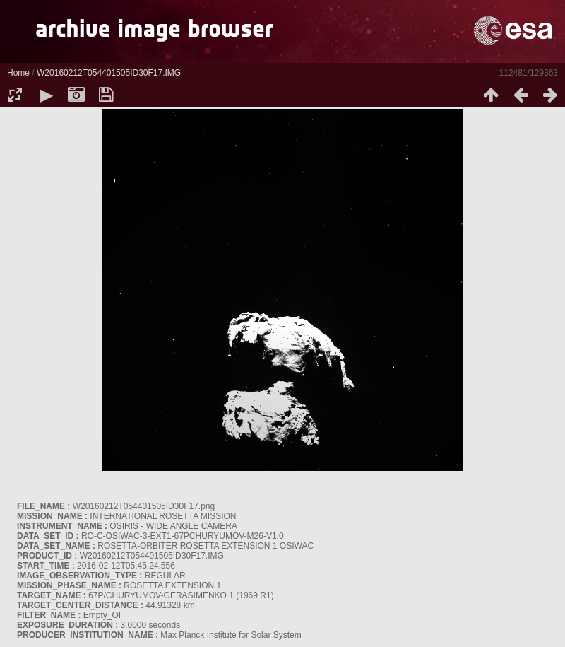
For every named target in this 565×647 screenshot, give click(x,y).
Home (18, 73)
